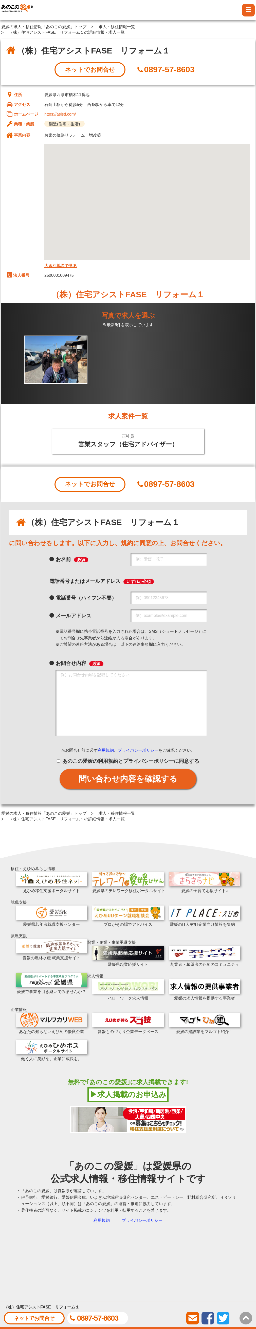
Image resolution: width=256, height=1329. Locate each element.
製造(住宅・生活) (64, 124)
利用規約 (106, 750)
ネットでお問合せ (90, 69)
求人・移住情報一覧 (117, 27)
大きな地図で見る (60, 266)
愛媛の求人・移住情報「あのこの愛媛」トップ (43, 27)
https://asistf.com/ (60, 114)
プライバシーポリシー (138, 750)
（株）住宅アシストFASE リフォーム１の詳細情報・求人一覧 (67, 32)
